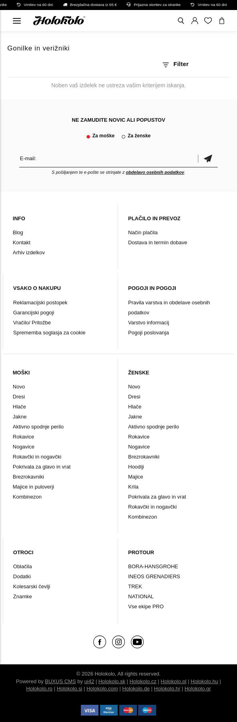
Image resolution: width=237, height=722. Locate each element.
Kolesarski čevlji (31, 586)
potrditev (208, 158)
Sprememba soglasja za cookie (49, 333)
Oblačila (22, 566)
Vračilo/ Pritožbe (32, 323)
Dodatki (22, 576)
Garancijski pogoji (33, 313)
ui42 (89, 681)
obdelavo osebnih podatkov (155, 172)
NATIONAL (141, 596)
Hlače (19, 407)
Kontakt (21, 242)
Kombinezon (27, 497)
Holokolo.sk (111, 681)
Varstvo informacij (148, 323)
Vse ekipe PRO (146, 606)
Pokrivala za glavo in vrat (42, 467)
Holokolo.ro (39, 689)
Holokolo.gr (198, 689)
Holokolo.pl (173, 681)
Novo (19, 387)
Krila (133, 487)
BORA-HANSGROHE (153, 566)
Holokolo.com (102, 689)
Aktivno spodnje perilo (38, 427)
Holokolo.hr (167, 689)
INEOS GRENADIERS (154, 576)
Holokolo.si (69, 689)
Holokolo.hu (204, 681)
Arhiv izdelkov (29, 252)
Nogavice (23, 447)
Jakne (20, 417)
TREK (135, 586)
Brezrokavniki (28, 477)
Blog (18, 232)
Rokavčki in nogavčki (37, 457)
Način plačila (143, 232)
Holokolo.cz (143, 681)
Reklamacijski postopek (40, 303)
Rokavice (23, 437)
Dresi (19, 397)
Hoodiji (136, 467)
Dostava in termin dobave (157, 242)
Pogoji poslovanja (148, 333)
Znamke (22, 596)
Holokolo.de (136, 689)
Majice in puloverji (33, 487)
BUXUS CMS (60, 681)
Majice (135, 477)
